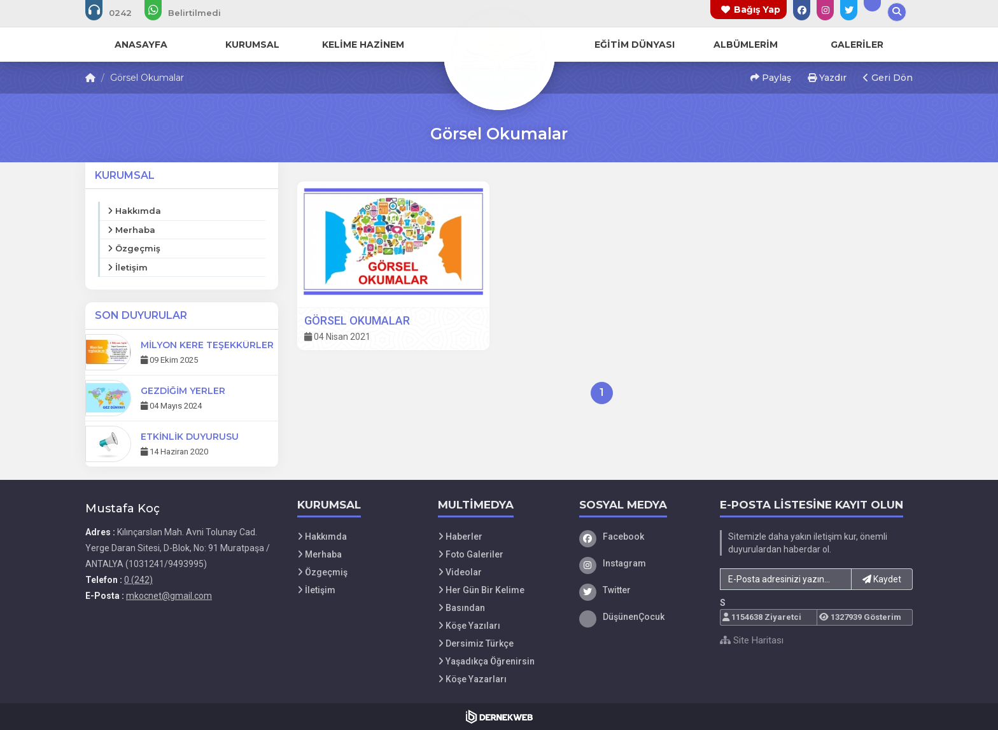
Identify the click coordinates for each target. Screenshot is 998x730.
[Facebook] (640, 536)
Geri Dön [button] (888, 77)
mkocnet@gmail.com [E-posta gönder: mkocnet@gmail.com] (169, 596)
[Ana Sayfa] (499, 53)
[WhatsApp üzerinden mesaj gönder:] (191, 13)
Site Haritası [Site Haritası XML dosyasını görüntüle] (752, 640)
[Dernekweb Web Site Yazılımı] (499, 717)
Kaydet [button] (881, 579)
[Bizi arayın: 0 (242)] (117, 13)
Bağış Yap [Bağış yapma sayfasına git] (757, 9)
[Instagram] (640, 563)
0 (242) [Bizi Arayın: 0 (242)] (138, 580)
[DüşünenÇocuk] (640, 616)
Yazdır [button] (827, 77)
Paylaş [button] (770, 77)
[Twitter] (640, 590)
